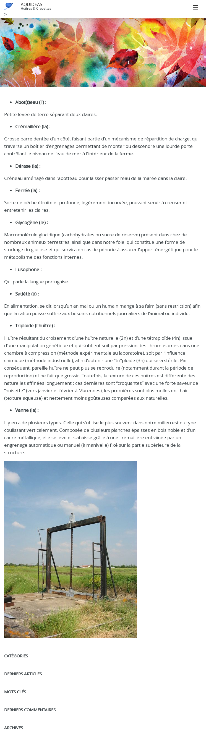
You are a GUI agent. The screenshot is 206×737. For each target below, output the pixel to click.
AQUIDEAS (31, 4)
